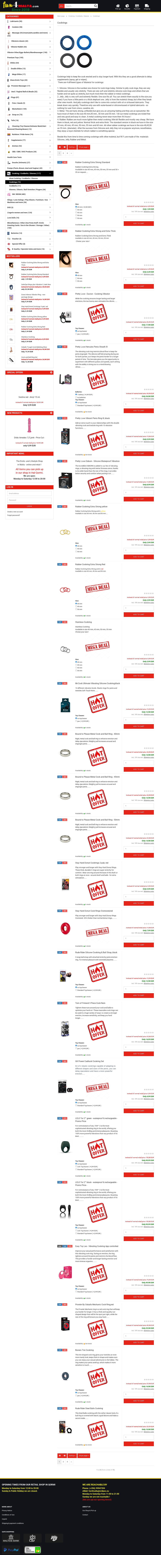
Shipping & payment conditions (13, 1523)
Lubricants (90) (14, 21)
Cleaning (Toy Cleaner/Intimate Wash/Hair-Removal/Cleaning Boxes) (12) (27, 127)
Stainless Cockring (83, 622)
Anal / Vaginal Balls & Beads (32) (22, 91)
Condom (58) (14, 27)
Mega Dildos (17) (16, 74)
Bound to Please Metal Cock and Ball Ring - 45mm (97, 777)
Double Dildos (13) (16, 68)
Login (29, 506)
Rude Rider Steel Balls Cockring (89, 1408)
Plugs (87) (13, 97)
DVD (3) (10, 207)
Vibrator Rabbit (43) (17, 47)
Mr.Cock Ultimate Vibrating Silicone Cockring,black (97, 683)
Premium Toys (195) (15, 58)
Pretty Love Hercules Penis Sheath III (91, 347)
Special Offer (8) (16, 244)
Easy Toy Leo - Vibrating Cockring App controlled (96, 1246)
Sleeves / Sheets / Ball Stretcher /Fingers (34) (27, 190)
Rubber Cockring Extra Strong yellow (91, 506)
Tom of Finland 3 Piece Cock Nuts (90, 1003)
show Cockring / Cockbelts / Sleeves (23, 178)
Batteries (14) (14, 233)
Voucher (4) (14, 239)
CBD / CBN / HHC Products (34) (22, 151)
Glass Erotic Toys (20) (17, 80)
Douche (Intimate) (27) (18, 162)
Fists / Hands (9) (16, 103)
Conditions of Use (8, 1515)
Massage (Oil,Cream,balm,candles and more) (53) (27, 34)
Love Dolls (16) (13, 218)
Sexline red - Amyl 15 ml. (29, 397)
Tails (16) (13, 120)
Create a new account (15, 512)
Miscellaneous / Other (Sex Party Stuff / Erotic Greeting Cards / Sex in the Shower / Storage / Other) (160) (28, 225)
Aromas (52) (14, 146)
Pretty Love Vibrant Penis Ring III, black (92, 418)
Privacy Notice (7, 1510)
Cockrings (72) (15, 182)
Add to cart (138, 223)
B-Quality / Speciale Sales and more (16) (26, 249)
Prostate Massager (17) (18, 86)
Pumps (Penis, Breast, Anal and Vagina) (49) (24, 168)
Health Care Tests (14, 157)
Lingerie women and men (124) (19, 213)
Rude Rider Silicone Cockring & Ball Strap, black (96, 952)
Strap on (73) (14, 114)
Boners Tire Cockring (84, 1350)
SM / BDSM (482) (16, 194)
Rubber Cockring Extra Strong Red (90, 564)
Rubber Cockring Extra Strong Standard (92, 162)
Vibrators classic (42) (17, 41)
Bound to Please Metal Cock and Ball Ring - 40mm (97, 734)
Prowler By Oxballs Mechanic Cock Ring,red (94, 1304)
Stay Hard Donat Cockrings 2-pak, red (91, 863)
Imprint (4, 1519)
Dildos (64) (13, 63)
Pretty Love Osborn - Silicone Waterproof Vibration (97, 461)
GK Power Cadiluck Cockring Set (89, 1061)
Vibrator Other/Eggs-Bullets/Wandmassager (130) (27, 52)
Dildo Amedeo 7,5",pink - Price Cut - (29, 437)
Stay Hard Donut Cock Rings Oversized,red (94, 911)
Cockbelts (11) (15, 186)
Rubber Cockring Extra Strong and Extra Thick (95, 231)
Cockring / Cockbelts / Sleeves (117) (24, 173)
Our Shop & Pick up (89, 1510)
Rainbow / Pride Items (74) (20, 134)
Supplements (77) (16, 140)
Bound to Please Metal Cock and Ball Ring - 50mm (97, 820)
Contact (85, 1515)
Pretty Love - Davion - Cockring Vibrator (92, 294)
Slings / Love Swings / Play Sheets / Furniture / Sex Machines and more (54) (27, 201)
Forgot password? (13, 515)
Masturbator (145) (17, 109)
